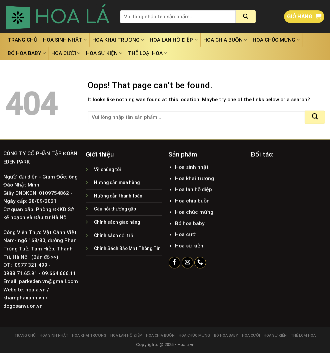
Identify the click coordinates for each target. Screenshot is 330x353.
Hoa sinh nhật (65, 40)
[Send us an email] (187, 263)
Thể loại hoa (147, 53)
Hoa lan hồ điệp (173, 40)
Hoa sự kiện (104, 53)
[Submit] (246, 16)
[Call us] (200, 263)
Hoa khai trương (118, 40)
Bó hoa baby (27, 53)
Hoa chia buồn (225, 40)
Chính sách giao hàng (117, 222)
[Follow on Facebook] (174, 263)
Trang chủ (22, 40)
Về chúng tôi (107, 169)
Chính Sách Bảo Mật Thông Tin (127, 248)
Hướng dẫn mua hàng (117, 182)
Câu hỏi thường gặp (115, 208)
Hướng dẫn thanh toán (118, 195)
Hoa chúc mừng (276, 40)
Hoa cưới (65, 53)
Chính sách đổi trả (113, 235)
